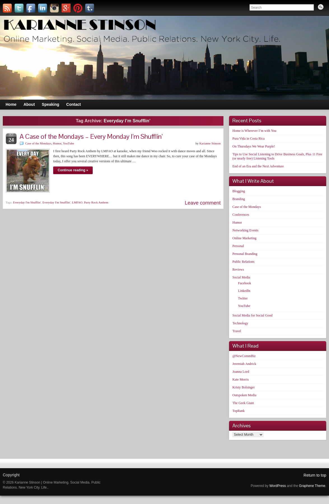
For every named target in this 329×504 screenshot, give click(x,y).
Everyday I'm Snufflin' (57, 202)
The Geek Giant (243, 403)
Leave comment (203, 203)
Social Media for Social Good (252, 315)
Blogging (238, 191)
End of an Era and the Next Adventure (258, 166)
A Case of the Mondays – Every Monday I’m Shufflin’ (91, 136)
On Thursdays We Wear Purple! (253, 146)
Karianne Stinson (210, 143)
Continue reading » (73, 170)
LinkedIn (244, 291)
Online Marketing (244, 238)
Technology (240, 323)
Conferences (240, 215)
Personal (238, 246)
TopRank (238, 411)
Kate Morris (240, 379)
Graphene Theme (312, 486)
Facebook (244, 283)
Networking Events (245, 230)
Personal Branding (244, 254)
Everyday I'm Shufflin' (27, 202)
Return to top (315, 475)
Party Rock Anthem (96, 202)
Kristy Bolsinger (243, 387)
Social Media (241, 277)
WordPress (277, 486)
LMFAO (77, 202)
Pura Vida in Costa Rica (248, 138)
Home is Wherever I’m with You (254, 131)
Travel (236, 331)
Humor (57, 143)
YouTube (68, 143)
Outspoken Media (244, 395)
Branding (238, 199)
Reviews (238, 269)
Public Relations (243, 262)
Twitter (243, 298)
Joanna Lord (240, 372)
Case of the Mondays (38, 143)
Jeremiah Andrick (244, 364)
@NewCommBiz (244, 356)
